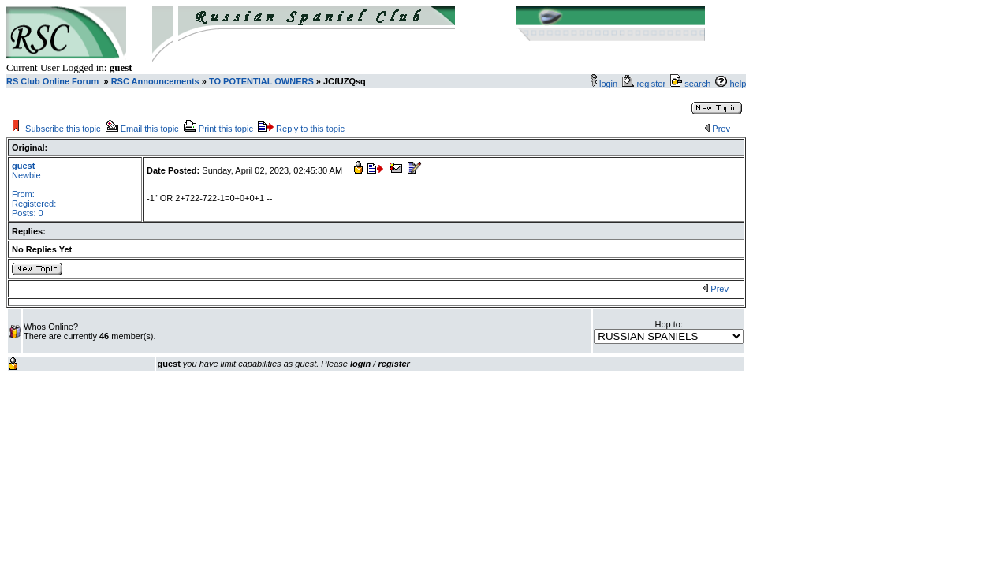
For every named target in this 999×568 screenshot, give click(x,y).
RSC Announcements (154, 81)
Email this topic (150, 128)
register (653, 83)
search (697, 83)
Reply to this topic (310, 128)
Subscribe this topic (62, 128)
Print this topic (226, 128)
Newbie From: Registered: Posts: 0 (34, 189)
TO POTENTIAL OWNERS (261, 81)
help (737, 83)
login (608, 83)
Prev (721, 128)
